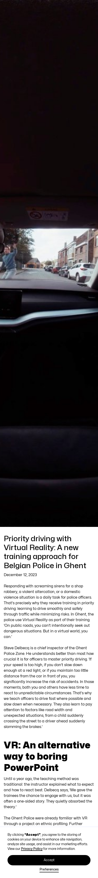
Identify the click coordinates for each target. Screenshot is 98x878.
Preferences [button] (49, 869)
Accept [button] (49, 860)
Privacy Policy (32, 848)
